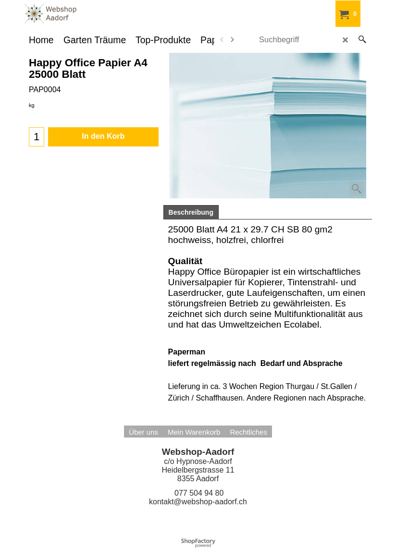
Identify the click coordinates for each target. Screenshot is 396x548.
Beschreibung (191, 212)
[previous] (222, 40)
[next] (232, 40)
